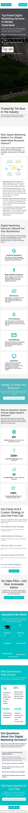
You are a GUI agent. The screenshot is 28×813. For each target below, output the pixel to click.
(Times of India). (7, 205)
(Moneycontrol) (7, 215)
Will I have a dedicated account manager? (14, 772)
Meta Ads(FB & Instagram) (14, 275)
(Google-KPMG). (7, 196)
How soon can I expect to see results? (14, 763)
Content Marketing (14, 319)
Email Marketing (14, 340)
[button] (14, 753)
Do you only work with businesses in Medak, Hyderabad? (12, 753)
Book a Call (23, 4)
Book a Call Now (14, 571)
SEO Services (14, 296)
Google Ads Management (14, 255)
